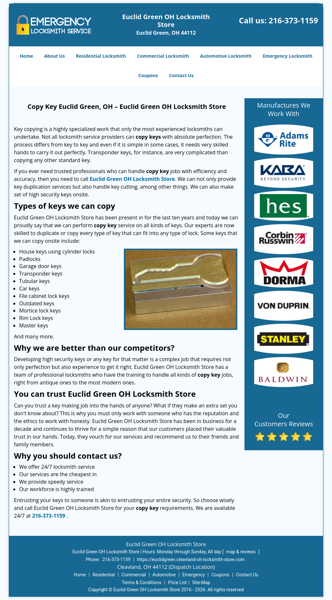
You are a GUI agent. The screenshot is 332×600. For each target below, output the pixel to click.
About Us (54, 56)
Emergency (193, 574)
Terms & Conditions (141, 582)
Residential (103, 574)
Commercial (134, 574)
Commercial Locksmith (163, 56)
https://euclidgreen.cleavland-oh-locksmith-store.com (191, 559)
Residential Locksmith (101, 56)
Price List (177, 582)
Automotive (164, 574)
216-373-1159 (293, 20)
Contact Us (181, 75)
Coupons (148, 75)
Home (26, 56)
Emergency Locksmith (287, 56)
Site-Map (201, 582)
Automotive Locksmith (226, 56)
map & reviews (241, 551)
